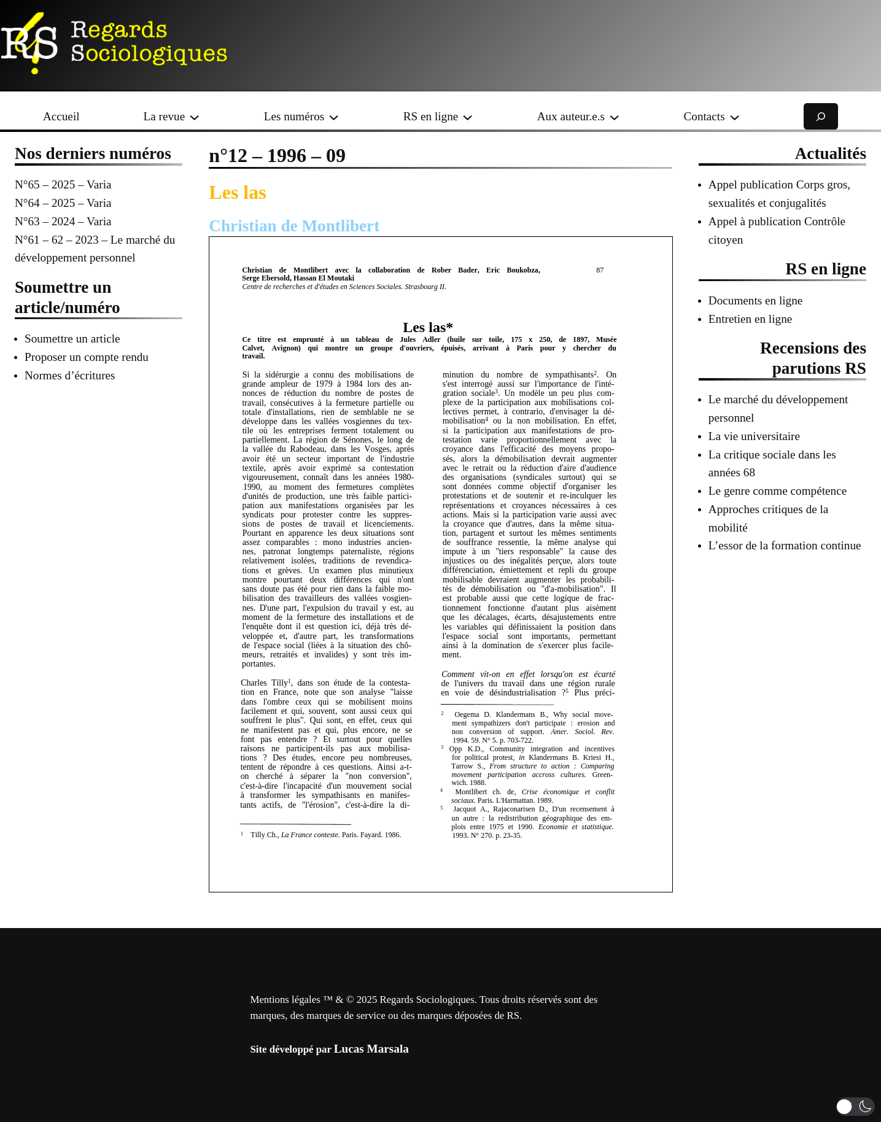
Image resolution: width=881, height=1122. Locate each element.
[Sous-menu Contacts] (734, 116)
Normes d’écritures (70, 375)
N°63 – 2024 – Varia (63, 221)
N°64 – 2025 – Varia (63, 202)
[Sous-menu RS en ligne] (467, 116)
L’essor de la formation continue (784, 545)
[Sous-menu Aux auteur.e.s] (614, 116)
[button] (855, 1106)
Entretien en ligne (750, 318)
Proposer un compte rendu (87, 356)
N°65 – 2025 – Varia (63, 184)
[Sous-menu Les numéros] (333, 116)
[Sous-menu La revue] (194, 116)
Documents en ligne (755, 300)
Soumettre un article (72, 338)
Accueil (61, 116)
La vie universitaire (754, 436)
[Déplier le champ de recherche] (821, 116)
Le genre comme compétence (777, 490)
